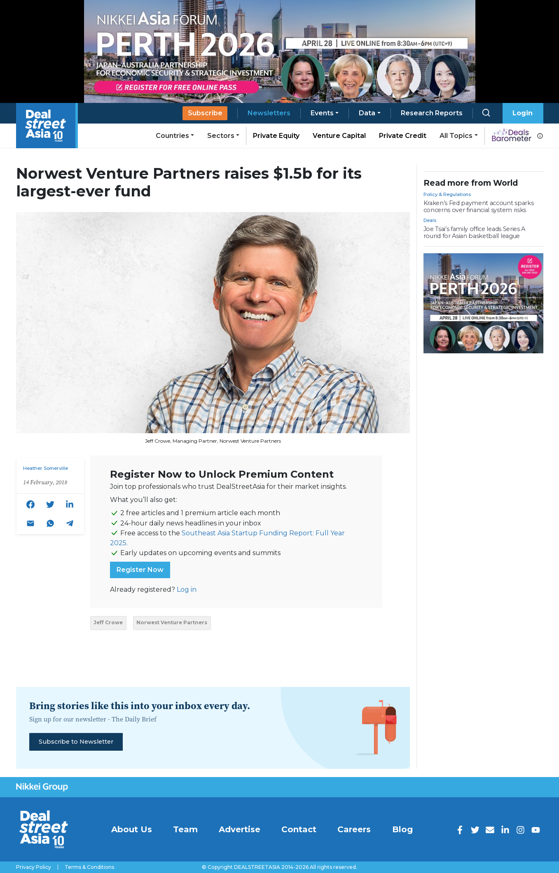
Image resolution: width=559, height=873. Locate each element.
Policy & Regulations (447, 194)
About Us (131, 829)
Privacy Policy (33, 867)
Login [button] (522, 113)
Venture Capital (339, 136)
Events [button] (322, 113)
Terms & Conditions (89, 867)
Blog (402, 829)
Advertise (239, 829)
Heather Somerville (45, 468)
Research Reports (432, 113)
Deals (429, 220)
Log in (186, 589)
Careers (354, 829)
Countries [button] (172, 136)
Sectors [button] (220, 136)
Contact (298, 829)
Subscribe (205, 113)
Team (185, 829)
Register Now (140, 570)
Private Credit (402, 136)
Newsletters (269, 113)
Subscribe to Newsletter (76, 741)
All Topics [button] (456, 136)
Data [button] (367, 113)
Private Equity (276, 136)
